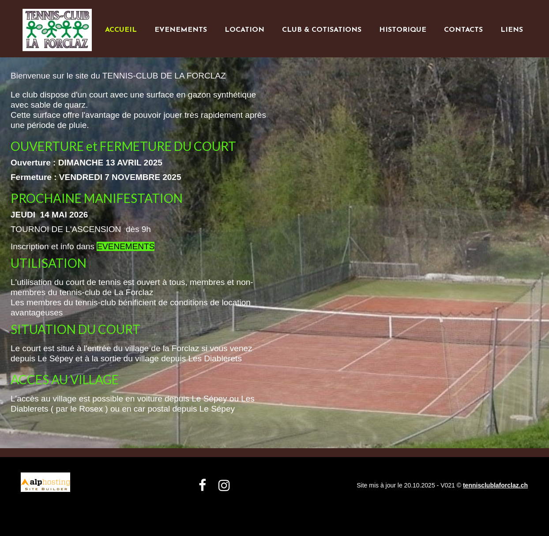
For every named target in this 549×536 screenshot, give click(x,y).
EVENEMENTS (180, 30)
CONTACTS (463, 30)
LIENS (511, 30)
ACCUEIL (121, 30)
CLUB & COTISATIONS (321, 30)
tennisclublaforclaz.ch (495, 485)
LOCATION (244, 30)
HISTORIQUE (402, 30)
